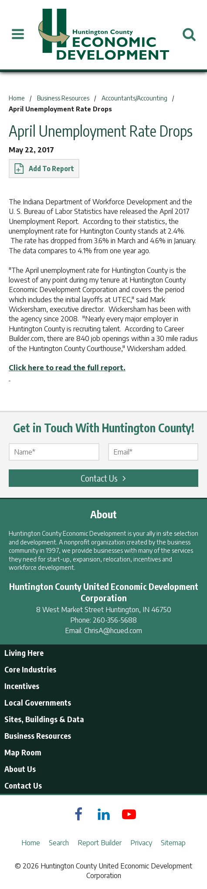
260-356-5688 (115, 620)
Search (59, 842)
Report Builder (100, 842)
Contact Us (105, 477)
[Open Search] (189, 34)
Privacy (141, 842)
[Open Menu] (18, 34)
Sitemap (173, 842)
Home (30, 842)
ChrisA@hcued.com (113, 630)
